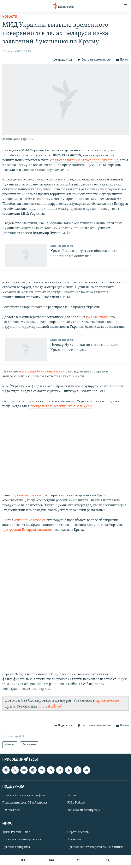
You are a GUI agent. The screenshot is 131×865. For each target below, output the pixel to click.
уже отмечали (97, 317)
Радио (71, 795)
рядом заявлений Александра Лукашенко (85, 160)
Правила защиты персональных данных (95, 846)
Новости (9, 17)
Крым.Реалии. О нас (16, 832)
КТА (51, 860)
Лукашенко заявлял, (28, 495)
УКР (79, 860)
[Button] (63, 60)
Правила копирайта (16, 846)
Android (55, 706)
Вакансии (74, 839)
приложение (107, 700)
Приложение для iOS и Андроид (24, 802)
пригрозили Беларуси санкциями (28, 530)
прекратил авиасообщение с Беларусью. (61, 406)
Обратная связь (77, 832)
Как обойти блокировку (83, 810)
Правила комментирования (21, 839)
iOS (41, 706)
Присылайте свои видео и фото (23, 795)
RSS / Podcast (76, 802)
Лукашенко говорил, (30, 520)
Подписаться (11, 810)
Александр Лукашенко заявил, (43, 371)
